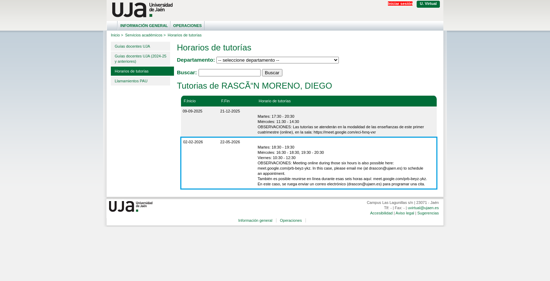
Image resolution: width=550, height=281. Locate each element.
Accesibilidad (381, 213)
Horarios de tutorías (132, 71)
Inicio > (117, 35)
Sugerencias (428, 213)
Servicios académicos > (145, 35)
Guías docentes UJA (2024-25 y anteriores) (140, 58)
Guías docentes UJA (132, 46)
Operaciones (187, 25)
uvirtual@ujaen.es (423, 208)
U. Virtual (428, 3)
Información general (144, 25)
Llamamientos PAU (131, 81)
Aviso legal (405, 213)
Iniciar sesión (400, 3)
